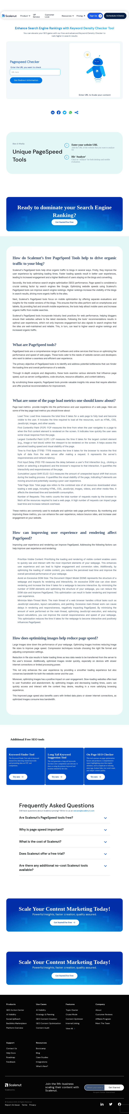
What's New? (42, 1066)
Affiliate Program (103, 1019)
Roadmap (10, 1057)
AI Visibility (11, 1014)
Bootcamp (41, 1048)
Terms (24, 1105)
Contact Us (11, 1048)
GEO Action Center (15, 1010)
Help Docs (11, 1053)
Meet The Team (102, 1023)
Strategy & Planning (45, 1014)
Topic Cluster (72, 1010)
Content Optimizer (74, 1019)
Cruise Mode (71, 1014)
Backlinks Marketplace (16, 1023)
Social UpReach (13, 1019)
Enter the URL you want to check (26, 67)
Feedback (10, 1062)
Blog (38, 1053)
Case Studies (42, 1057)
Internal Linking (72, 1023)
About (98, 1010)
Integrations (41, 1062)
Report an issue (12, 1105)
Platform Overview (14, 1028)
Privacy (32, 1105)
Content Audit (42, 1028)
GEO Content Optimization (48, 1023)
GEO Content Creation (46, 1019)
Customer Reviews (103, 1014)
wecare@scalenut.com (83, 810)
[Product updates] (94, 1088)
